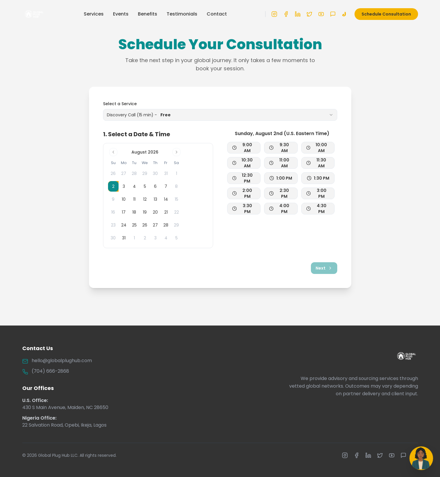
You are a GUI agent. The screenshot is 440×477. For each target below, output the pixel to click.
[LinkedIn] (298, 13)
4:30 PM (316, 208)
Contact (217, 12)
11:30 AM (316, 163)
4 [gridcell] (134, 186)
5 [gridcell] (145, 186)
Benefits (147, 12)
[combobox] (220, 115)
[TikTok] (344, 13)
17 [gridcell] (124, 212)
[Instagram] (274, 13)
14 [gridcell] (166, 199)
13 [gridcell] (155, 199)
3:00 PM (316, 193)
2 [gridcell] (145, 238)
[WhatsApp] (333, 13)
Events (121, 12)
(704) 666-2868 (50, 371)
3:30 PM (242, 208)
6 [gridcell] (155, 186)
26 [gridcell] (144, 225)
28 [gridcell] (165, 225)
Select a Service (120, 104)
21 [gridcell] (166, 212)
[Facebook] (286, 13)
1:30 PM (318, 178)
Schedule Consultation (386, 13)
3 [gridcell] (124, 186)
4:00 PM (279, 208)
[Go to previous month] (113, 152)
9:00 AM (242, 148)
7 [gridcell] (166, 186)
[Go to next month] (176, 152)
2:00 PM (242, 193)
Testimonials (182, 12)
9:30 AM (279, 148)
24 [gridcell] (123, 225)
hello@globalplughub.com (62, 360)
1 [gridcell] (134, 238)
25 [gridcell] (134, 225)
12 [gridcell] (145, 199)
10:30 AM (242, 163)
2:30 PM (279, 193)
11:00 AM (279, 163)
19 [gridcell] (145, 212)
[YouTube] (321, 13)
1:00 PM (280, 178)
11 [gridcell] (134, 199)
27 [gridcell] (155, 225)
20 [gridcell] (155, 212)
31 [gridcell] (124, 238)
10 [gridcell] (124, 199)
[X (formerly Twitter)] (309, 13)
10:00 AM (316, 148)
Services (94, 12)
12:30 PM (242, 178)
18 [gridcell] (134, 212)
